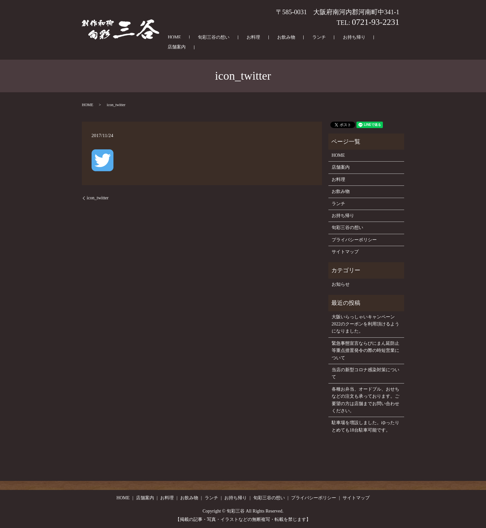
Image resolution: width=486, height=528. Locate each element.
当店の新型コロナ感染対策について (365, 373)
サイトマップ (345, 251)
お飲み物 (284, 47)
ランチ (309, 47)
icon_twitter (98, 197)
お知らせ (341, 284)
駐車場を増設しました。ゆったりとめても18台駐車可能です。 (365, 426)
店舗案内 (365, 47)
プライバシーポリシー (354, 239)
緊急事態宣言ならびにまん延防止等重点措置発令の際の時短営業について (365, 350)
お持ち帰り (336, 47)
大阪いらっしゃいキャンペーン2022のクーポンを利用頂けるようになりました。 (365, 324)
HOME (195, 47)
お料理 (259, 47)
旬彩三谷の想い (227, 47)
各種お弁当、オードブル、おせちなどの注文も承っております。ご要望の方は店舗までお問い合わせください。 (365, 400)
